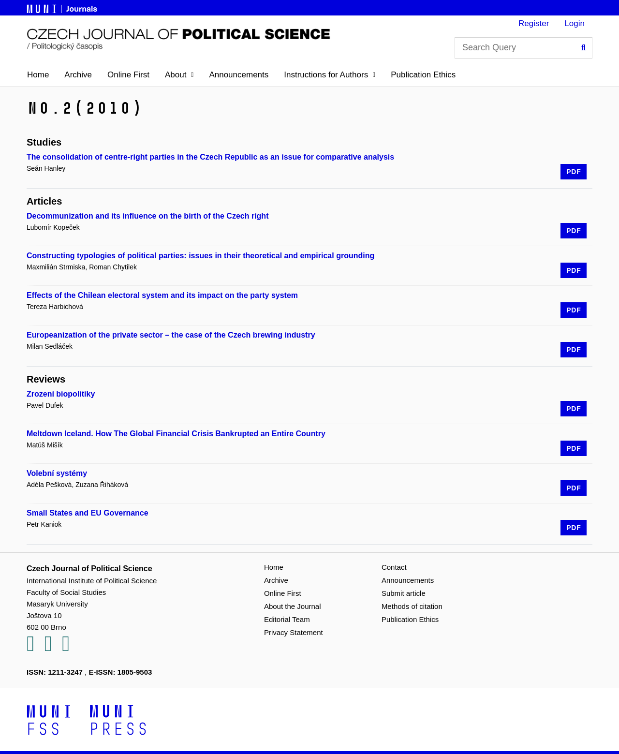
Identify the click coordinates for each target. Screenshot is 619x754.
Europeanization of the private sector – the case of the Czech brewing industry (171, 335)
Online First (128, 74)
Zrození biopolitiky (61, 394)
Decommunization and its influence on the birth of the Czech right (147, 216)
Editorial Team (287, 619)
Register (533, 23)
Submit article (404, 593)
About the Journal (292, 606)
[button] (179, 75)
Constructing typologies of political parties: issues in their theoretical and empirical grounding (200, 255)
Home (38, 74)
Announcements (238, 74)
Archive (78, 74)
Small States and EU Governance (87, 513)
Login (574, 23)
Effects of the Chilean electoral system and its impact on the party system (162, 295)
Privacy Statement (293, 632)
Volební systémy (57, 473)
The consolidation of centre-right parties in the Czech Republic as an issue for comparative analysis (210, 157)
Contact (394, 567)
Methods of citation (412, 606)
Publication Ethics (423, 74)
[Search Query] (523, 48)
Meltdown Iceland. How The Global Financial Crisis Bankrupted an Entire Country (176, 433)
